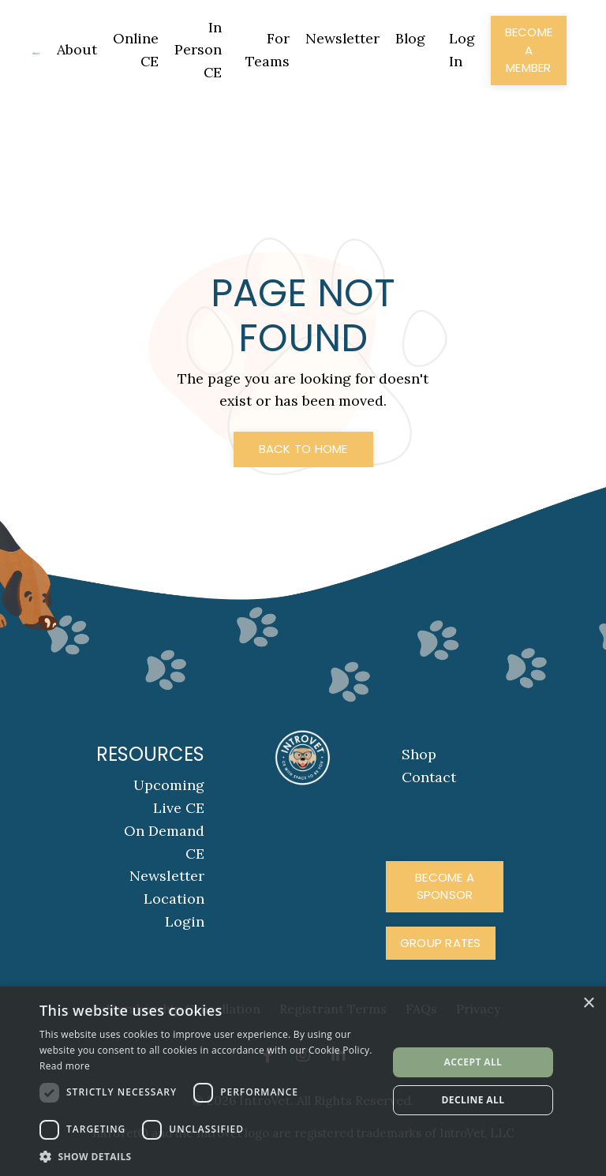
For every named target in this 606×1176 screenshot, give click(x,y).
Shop (419, 755)
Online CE (133, 49)
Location (174, 899)
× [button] (588, 1003)
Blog (410, 38)
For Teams (266, 49)
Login (184, 921)
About (74, 49)
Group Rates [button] (440, 942)
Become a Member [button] (529, 50)
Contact (429, 778)
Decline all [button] (473, 1100)
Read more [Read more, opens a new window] (64, 1066)
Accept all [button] (473, 1062)
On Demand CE (164, 842)
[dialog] (303, 1081)
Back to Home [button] (303, 449)
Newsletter (341, 38)
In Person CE (196, 50)
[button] (208, 1156)
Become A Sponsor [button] (444, 886)
